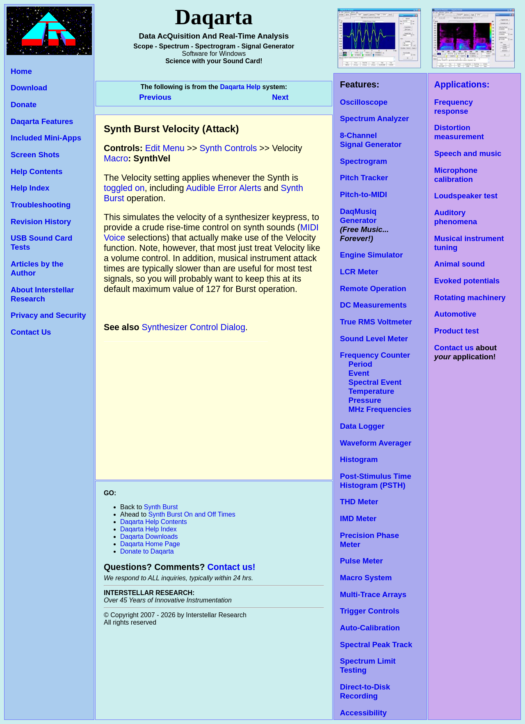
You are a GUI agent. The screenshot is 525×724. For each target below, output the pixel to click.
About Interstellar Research (42, 294)
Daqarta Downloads (149, 536)
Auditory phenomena (455, 217)
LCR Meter (359, 271)
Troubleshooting (41, 204)
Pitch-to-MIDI (363, 194)
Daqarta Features (42, 121)
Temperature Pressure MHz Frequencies (375, 400)
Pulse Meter (361, 560)
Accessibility (363, 712)
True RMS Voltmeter (376, 321)
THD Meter (359, 501)
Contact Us (31, 332)
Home (21, 71)
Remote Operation (373, 288)
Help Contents (36, 171)
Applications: (462, 85)
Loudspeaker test (466, 195)
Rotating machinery (470, 297)
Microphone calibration (456, 175)
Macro (116, 158)
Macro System (366, 577)
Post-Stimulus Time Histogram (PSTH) (375, 481)
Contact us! (231, 567)
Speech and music (468, 153)
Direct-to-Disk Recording (365, 691)
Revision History (41, 221)
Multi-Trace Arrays (373, 594)
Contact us (454, 347)
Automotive (455, 314)
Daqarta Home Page (150, 543)
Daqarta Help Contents (153, 521)
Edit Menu (165, 148)
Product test (456, 330)
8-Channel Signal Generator (371, 140)
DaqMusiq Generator (358, 216)
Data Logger (362, 426)
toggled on (124, 188)
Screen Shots (35, 154)
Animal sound (459, 264)
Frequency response (453, 106)
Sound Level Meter (374, 338)
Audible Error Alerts (223, 188)
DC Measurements (373, 305)
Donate (24, 104)
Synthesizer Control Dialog (194, 327)
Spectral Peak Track (376, 644)
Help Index (30, 188)
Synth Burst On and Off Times (191, 514)
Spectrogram (363, 161)
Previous (156, 97)
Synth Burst (161, 506)
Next (280, 97)
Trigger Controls (369, 611)
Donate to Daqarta (147, 551)
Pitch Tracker (364, 177)
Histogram (359, 459)
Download (29, 87)
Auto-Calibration (370, 627)
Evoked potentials (467, 280)
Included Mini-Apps (46, 137)
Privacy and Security (48, 315)
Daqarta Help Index (148, 529)
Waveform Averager (375, 443)
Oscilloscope (364, 102)
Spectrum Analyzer (374, 118)
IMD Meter (358, 518)
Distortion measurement (459, 132)
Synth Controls (228, 148)
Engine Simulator (371, 255)
